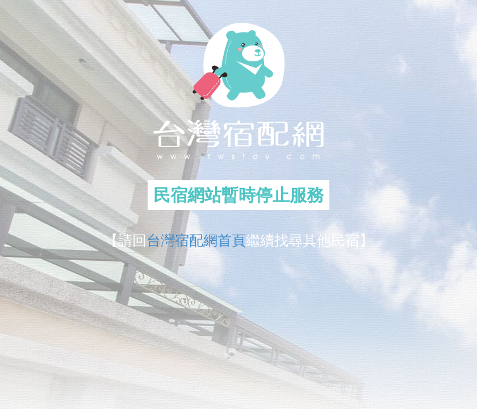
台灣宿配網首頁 (196, 240)
